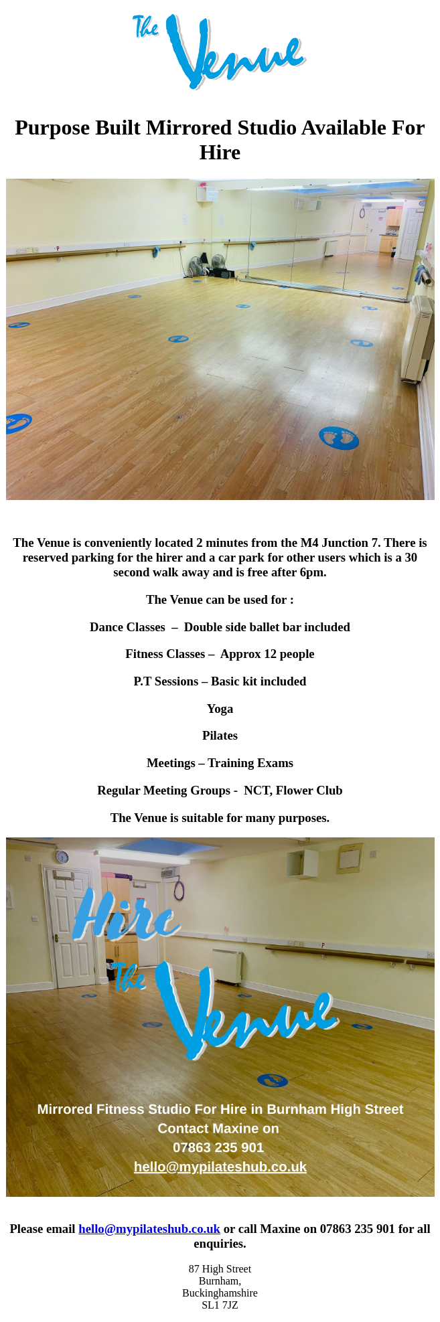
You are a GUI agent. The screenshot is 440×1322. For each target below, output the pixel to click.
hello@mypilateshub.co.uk (149, 1229)
